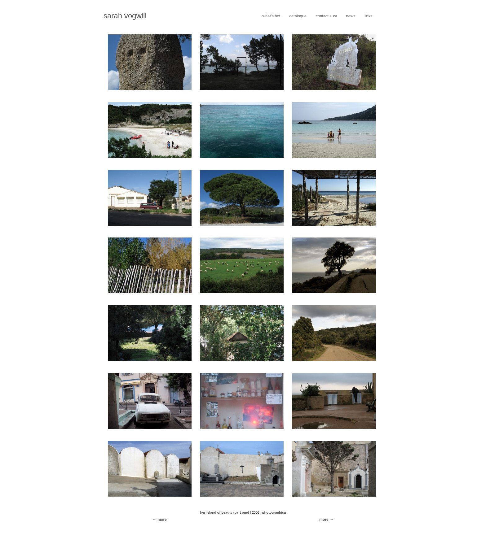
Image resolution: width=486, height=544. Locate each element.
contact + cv (326, 16)
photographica (274, 512)
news (351, 16)
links (369, 16)
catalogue (298, 16)
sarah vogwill (125, 15)
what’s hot (271, 16)
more (323, 519)
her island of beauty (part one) (224, 512)
